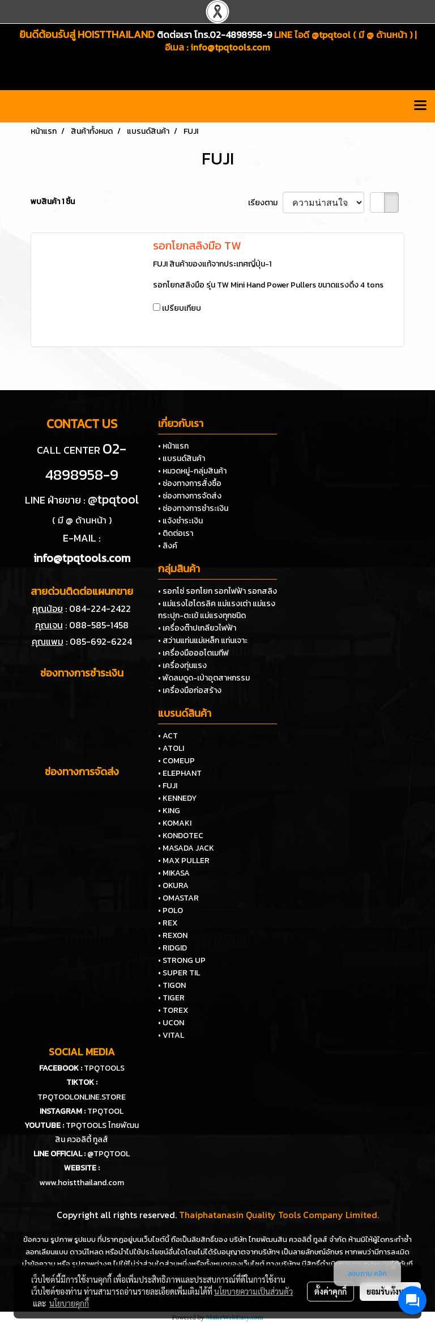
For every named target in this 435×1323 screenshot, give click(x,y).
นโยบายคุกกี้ (69, 1303)
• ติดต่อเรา (175, 533)
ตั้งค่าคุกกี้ (330, 1291)
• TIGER (171, 998)
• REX (167, 923)
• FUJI (167, 786)
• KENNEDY (177, 798)
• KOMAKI (174, 823)
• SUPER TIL (179, 973)
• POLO (170, 910)
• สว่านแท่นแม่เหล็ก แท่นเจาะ (203, 640)
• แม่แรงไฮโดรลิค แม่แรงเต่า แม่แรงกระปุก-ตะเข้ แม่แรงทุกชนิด (216, 610)
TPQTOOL (105, 1111)
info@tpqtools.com (230, 47)
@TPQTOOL (108, 1154)
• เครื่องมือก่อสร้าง (189, 690)
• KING (169, 811)
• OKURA (173, 885)
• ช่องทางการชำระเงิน (193, 508)
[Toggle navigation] (420, 106)
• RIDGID (172, 948)
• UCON (171, 1023)
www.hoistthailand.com (81, 1183)
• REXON (172, 935)
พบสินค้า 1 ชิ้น (53, 202)
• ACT (168, 736)
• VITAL (171, 1035)
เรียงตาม (265, 203)
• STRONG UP (182, 960)
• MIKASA (174, 873)
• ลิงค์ (167, 546)
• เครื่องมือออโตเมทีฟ (193, 653)
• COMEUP (176, 761)
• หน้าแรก (173, 446)
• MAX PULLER (184, 860)
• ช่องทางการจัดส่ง (189, 496)
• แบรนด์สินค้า (181, 458)
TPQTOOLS (104, 1068)
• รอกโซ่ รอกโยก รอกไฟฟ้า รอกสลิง (217, 591)
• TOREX (173, 1010)
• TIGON (172, 985)
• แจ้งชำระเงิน (180, 521)
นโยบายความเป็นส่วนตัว (253, 1291)
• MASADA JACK (186, 848)
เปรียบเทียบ (181, 308)
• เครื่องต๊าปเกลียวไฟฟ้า (197, 628)
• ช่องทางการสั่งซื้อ (189, 483)
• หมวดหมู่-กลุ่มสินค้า (192, 471)
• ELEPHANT (180, 773)
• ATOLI (171, 748)
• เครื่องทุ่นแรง (182, 665)
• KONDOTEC (180, 836)
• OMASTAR (178, 898)
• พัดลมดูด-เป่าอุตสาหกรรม (204, 678)
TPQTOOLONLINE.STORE (81, 1097)
